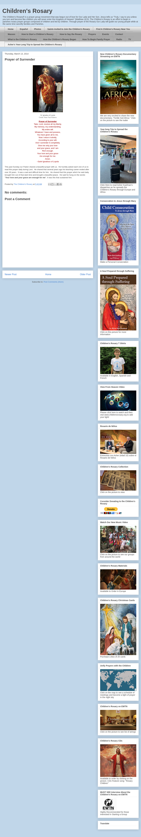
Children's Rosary (27, 11)
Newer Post (11, 274)
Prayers (92, 34)
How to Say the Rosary (71, 34)
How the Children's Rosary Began (59, 39)
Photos (37, 29)
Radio (119, 39)
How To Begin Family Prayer (96, 39)
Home (11, 29)
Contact (119, 34)
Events (105, 34)
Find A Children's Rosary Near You (113, 29)
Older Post (85, 274)
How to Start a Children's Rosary (37, 34)
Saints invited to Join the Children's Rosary (68, 29)
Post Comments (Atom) (53, 282)
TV (129, 39)
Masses (11, 34)
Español (24, 29)
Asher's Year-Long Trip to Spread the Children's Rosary (35, 44)
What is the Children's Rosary (22, 39)
